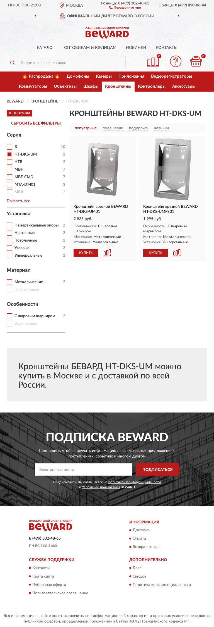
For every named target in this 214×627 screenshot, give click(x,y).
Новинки (136, 48)
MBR (18, 192)
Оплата (139, 539)
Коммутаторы (33, 86)
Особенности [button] (22, 304)
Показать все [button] (18, 201)
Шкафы (90, 86)
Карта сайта (43, 576)
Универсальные (28, 256)
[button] (125, 7)
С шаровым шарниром (34, 316)
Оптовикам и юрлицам (90, 48)
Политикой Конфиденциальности (134, 482)
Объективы (65, 86)
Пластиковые (26, 290)
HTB (18, 162)
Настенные (24, 233)
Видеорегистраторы (171, 76)
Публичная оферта (49, 585)
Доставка (141, 530)
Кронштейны (118, 86)
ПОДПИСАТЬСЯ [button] (157, 470)
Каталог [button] (46, 48)
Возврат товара (146, 547)
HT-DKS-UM (25, 154)
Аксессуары (183, 86)
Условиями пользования (101, 487)
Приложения (131, 76)
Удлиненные (25, 324)
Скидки (139, 576)
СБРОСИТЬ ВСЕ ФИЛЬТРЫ (36, 123)
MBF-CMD (23, 177)
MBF (18, 169)
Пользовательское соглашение (60, 593)
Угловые (21, 248)
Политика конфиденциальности (162, 585)
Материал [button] (19, 270)
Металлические (28, 282)
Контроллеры (152, 86)
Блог (137, 568)
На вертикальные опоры (36, 225)
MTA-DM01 (24, 185)
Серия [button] (14, 135)
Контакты (166, 48)
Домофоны (78, 76)
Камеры (104, 76)
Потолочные (25, 240)
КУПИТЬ (86, 252)
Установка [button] (18, 213)
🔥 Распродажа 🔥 (41, 76)
